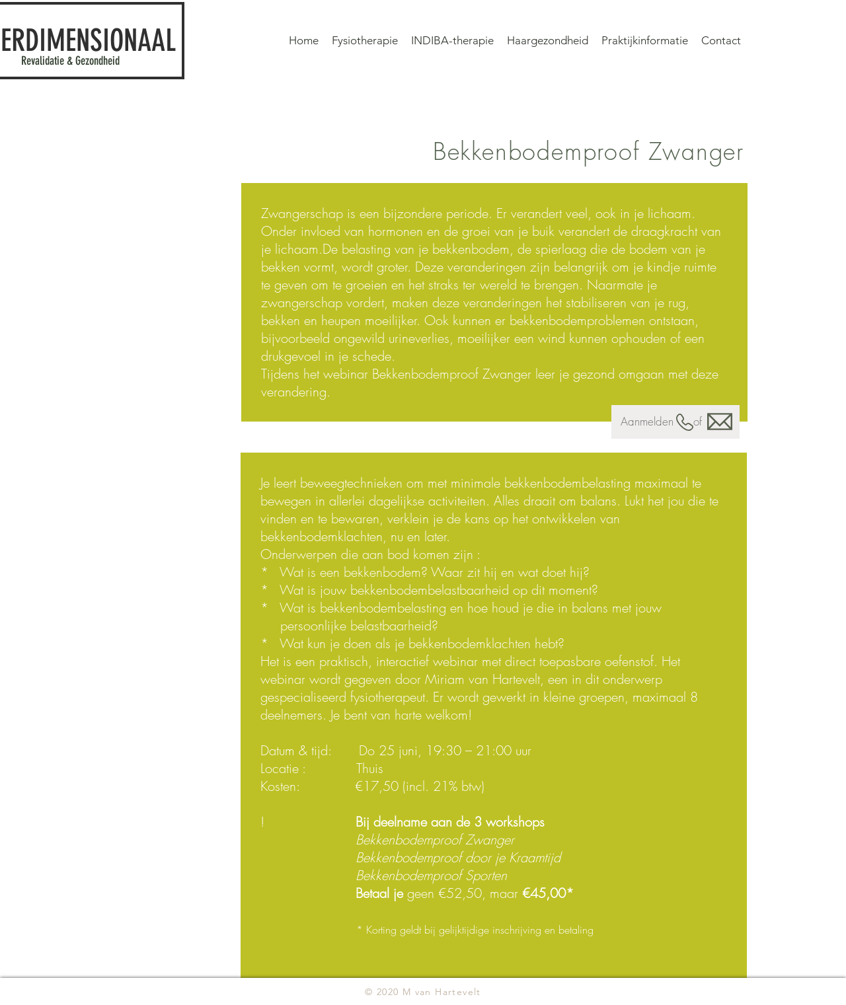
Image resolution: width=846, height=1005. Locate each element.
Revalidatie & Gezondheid (70, 61)
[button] (645, 40)
